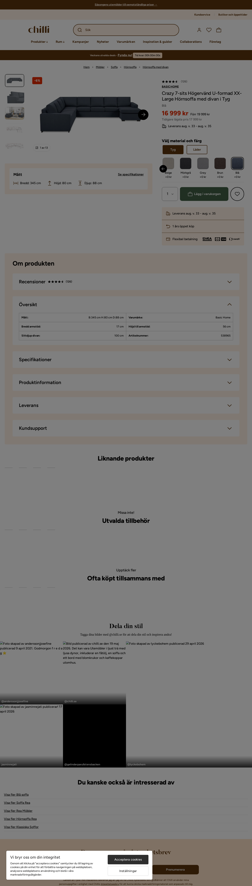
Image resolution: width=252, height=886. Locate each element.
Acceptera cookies (128, 859)
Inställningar (128, 871)
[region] (79, 865)
